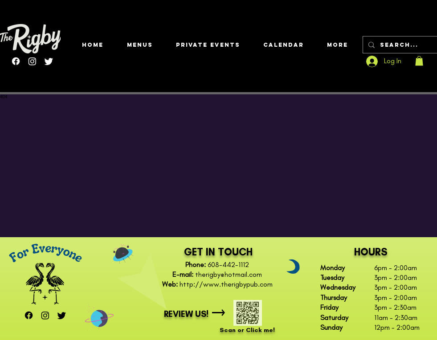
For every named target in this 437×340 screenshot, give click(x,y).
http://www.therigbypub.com (226, 284)
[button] (139, 45)
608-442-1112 (228, 264)
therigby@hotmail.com (228, 274)
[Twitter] (49, 61)
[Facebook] (16, 61)
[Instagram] (32, 61)
